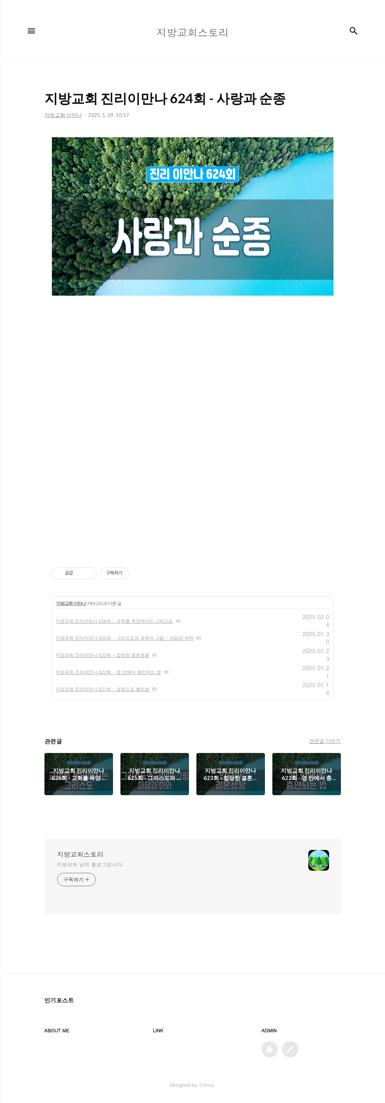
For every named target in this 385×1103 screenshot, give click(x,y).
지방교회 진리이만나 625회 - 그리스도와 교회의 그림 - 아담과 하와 (124, 638)
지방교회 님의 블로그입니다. (90, 864)
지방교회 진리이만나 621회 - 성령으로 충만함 (102, 689)
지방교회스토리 (80, 854)
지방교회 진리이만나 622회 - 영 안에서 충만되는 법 (108, 672)
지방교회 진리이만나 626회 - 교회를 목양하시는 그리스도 (114, 621)
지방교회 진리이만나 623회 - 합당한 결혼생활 (102, 655)
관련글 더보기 (325, 740)
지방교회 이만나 (71, 603)
